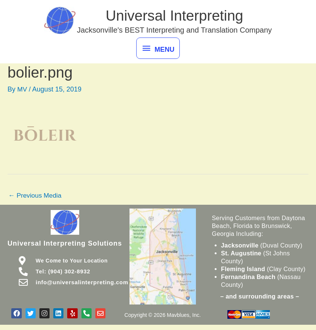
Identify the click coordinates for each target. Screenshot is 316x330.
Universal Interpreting (176, 16)
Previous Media (35, 198)
